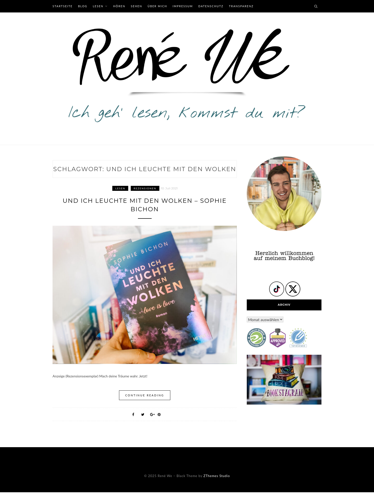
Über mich (157, 6)
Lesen (98, 6)
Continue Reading (144, 395)
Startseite (62, 6)
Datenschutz (211, 6)
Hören (119, 6)
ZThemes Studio (216, 476)
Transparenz (241, 6)
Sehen (136, 6)
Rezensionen (145, 188)
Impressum (183, 6)
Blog (82, 6)
